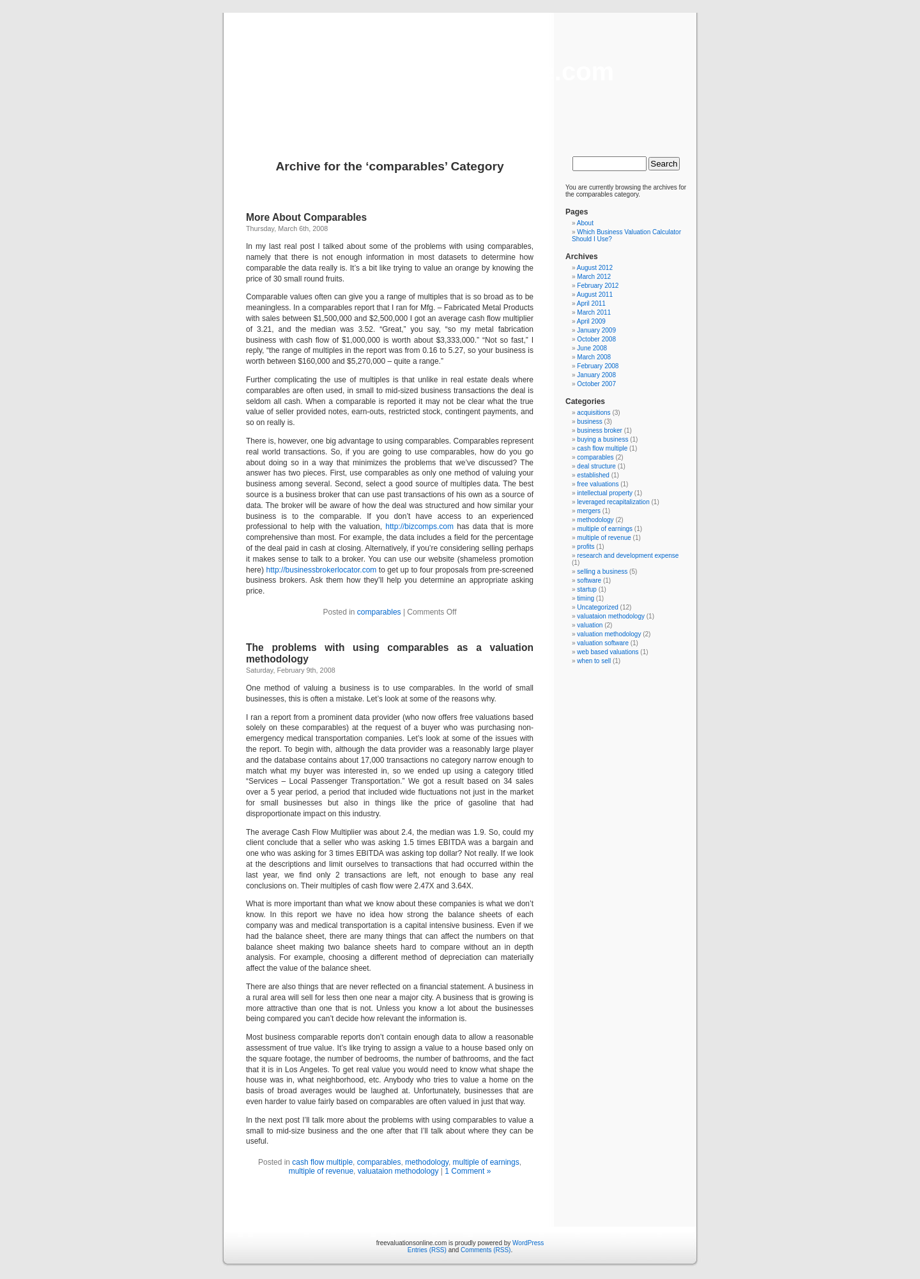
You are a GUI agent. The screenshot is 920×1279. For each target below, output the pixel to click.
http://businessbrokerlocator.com (321, 569)
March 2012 (594, 276)
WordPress (528, 1242)
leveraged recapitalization (613, 501)
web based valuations (607, 651)
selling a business (602, 571)
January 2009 (596, 330)
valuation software (603, 643)
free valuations (597, 484)
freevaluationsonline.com (460, 71)
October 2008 (596, 339)
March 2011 (594, 312)
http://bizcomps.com (419, 526)
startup (587, 589)
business (589, 421)
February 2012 (597, 285)
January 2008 (596, 374)
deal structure (596, 466)
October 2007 (596, 383)
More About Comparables (306, 217)
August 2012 (595, 267)
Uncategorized (597, 607)
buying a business (602, 439)
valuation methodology (609, 634)
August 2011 (595, 294)
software (589, 580)
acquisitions (593, 412)
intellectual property (604, 493)
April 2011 (591, 303)
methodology (426, 1162)
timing (585, 598)
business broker (599, 430)
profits (585, 546)
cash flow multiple (322, 1162)
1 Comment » (468, 1171)
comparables (379, 612)
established (593, 475)
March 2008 (594, 357)
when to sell (594, 660)
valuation (589, 625)
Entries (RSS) (427, 1249)
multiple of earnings (486, 1162)
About (585, 223)
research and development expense (627, 555)
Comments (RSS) (485, 1249)
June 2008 (592, 348)
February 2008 (597, 366)
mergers (589, 510)
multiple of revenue (321, 1171)
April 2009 (591, 321)
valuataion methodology (398, 1171)
